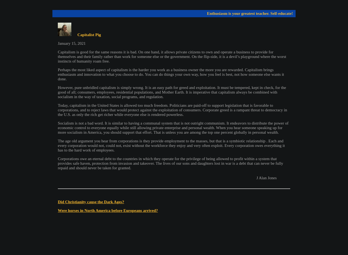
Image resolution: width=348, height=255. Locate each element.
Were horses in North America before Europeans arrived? (108, 210)
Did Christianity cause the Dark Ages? (91, 202)
